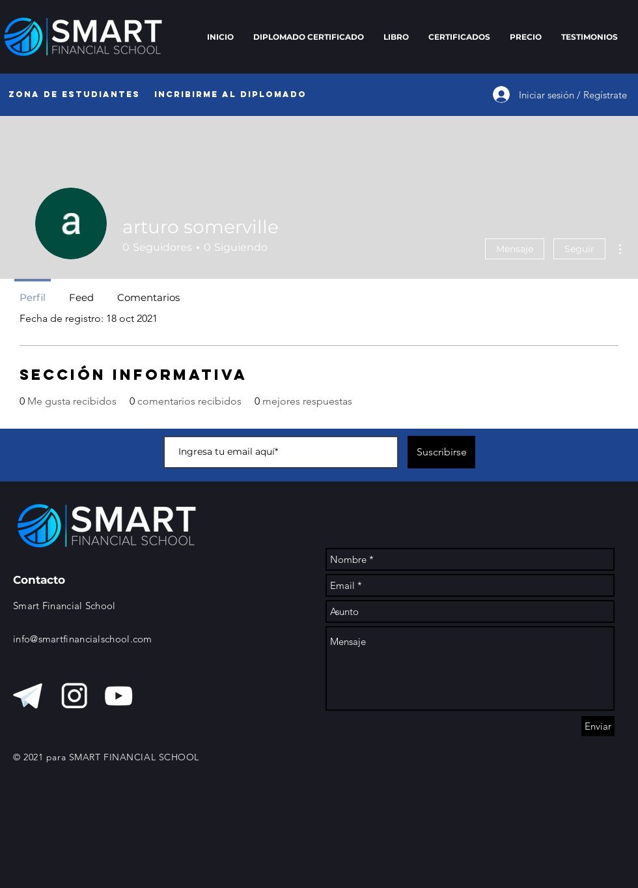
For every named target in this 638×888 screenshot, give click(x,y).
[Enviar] (598, 726)
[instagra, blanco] (74, 696)
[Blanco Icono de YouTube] (118, 696)
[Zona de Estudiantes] (74, 94)
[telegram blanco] (30, 696)
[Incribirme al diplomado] (230, 94)
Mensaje (514, 249)
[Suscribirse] (441, 452)
